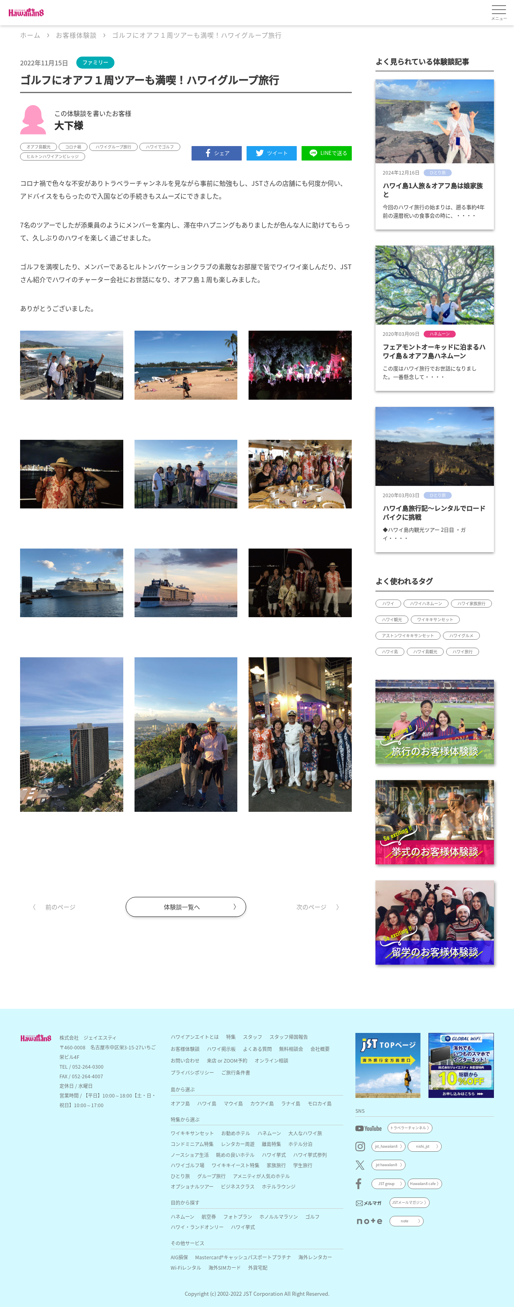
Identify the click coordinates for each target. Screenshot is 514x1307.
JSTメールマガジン (407, 1202)
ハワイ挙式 (274, 1154)
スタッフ (252, 1036)
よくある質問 (257, 1048)
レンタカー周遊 (238, 1143)
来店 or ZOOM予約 (227, 1060)
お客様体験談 (185, 1048)
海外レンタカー (315, 1257)
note (404, 1221)
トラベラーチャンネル (408, 1127)
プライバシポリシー (192, 1072)
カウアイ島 (262, 1103)
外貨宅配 (257, 1267)
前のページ (60, 907)
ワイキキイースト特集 (235, 1165)
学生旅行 (302, 1165)
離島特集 (271, 1143)
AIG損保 (179, 1257)
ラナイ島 (290, 1103)
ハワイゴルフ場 (187, 1165)
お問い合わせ (185, 1060)
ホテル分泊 (300, 1143)
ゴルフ (312, 1216)
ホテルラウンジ (279, 1186)
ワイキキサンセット (192, 1133)
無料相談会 (291, 1048)
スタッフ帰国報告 (288, 1036)
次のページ (311, 907)
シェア (217, 153)
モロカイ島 (320, 1103)
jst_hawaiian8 (386, 1146)
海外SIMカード (224, 1267)
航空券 (209, 1216)
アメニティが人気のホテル (261, 1176)
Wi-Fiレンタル (186, 1267)
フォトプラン (237, 1216)
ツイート (272, 153)
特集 (231, 1036)
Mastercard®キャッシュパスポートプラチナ (243, 1257)
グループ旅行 (211, 1176)
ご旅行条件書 (235, 1072)
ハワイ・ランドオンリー (197, 1227)
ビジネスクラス (238, 1186)
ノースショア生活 (190, 1154)
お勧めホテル (235, 1133)
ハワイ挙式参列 (310, 1154)
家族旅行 (276, 1165)
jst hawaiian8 (386, 1164)
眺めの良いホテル (235, 1154)
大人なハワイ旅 (305, 1133)
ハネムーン (269, 1133)
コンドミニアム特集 (192, 1143)
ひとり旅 (180, 1176)
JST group (386, 1183)
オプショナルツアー (192, 1186)
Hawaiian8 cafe (423, 1183)
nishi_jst (422, 1146)
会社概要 (320, 1048)
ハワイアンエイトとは (195, 1036)
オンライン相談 (271, 1060)
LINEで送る (326, 153)
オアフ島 (180, 1103)
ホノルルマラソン (278, 1216)
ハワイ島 (206, 1103)
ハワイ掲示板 (221, 1048)
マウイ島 (233, 1103)
